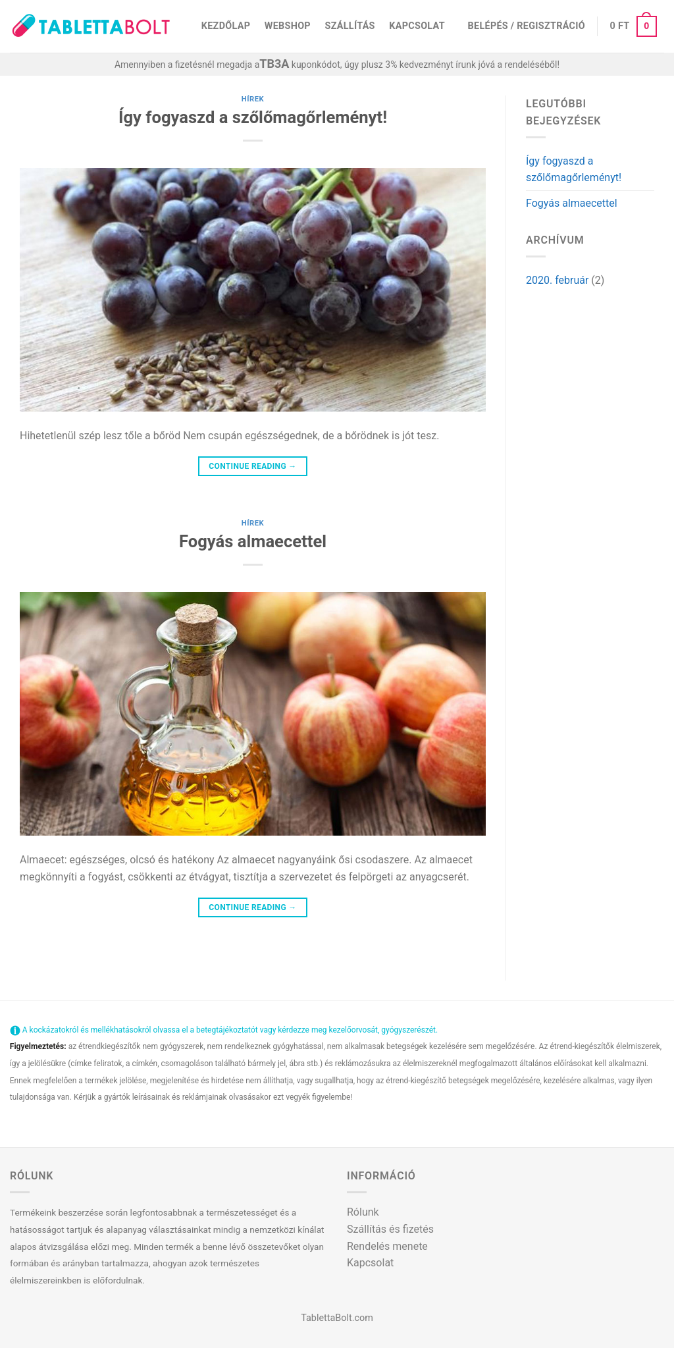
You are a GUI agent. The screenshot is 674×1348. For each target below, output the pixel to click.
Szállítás (350, 26)
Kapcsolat (417, 26)
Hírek (253, 99)
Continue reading (252, 466)
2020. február (557, 280)
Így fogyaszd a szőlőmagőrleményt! (252, 117)
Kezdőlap (225, 26)
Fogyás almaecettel (252, 541)
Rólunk (363, 1212)
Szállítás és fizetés (390, 1229)
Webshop (288, 26)
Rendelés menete (387, 1246)
